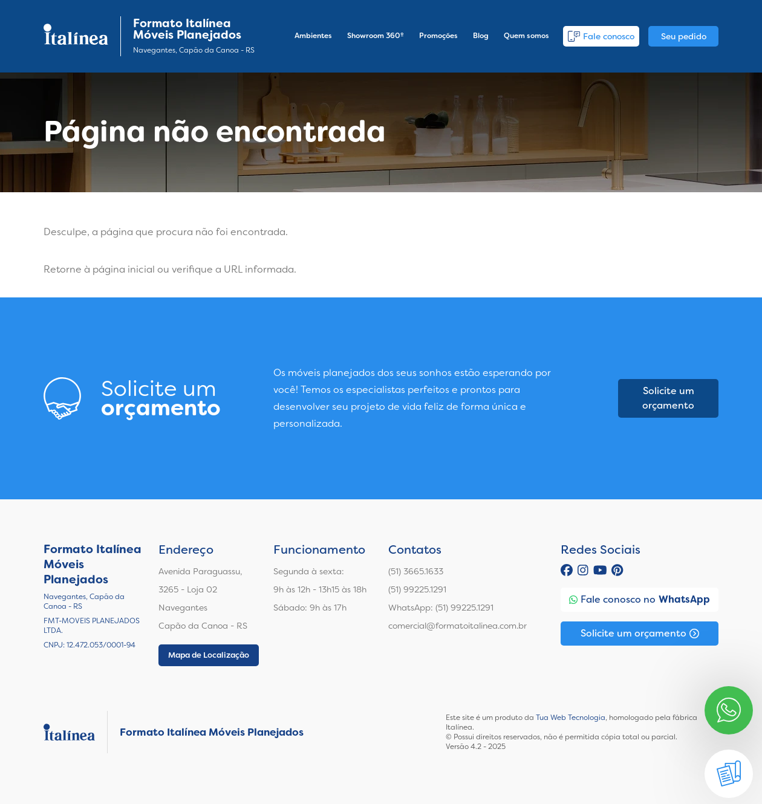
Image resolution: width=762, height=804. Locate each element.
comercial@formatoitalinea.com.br (457, 625)
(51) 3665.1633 (415, 571)
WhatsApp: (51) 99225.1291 (440, 607)
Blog (481, 36)
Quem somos (526, 36)
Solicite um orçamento (668, 398)
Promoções (438, 36)
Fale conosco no (639, 599)
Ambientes (313, 36)
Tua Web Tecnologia (570, 717)
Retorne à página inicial (99, 269)
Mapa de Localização (208, 655)
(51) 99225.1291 (417, 589)
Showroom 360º (375, 36)
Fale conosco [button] (601, 36)
